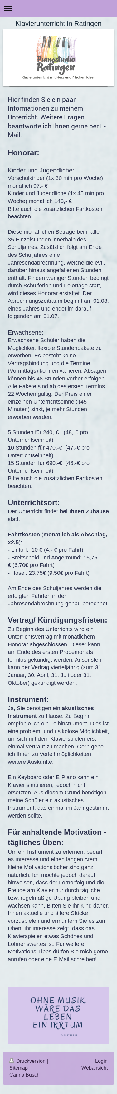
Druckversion (28, 1061)
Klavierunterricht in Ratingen (58, 23)
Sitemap (18, 1068)
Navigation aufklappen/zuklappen (58, 8)
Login (101, 1061)
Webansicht (94, 1068)
